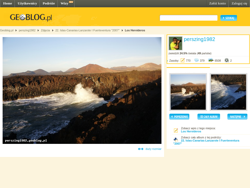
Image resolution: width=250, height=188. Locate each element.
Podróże (49, 3)
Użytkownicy (27, 3)
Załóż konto (217, 3)
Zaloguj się (239, 3)
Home (7, 3)
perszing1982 (27, 30)
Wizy (64, 3)
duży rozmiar (153, 148)
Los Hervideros (135, 30)
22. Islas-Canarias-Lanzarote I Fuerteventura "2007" (87, 30)
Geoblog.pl (7, 30)
